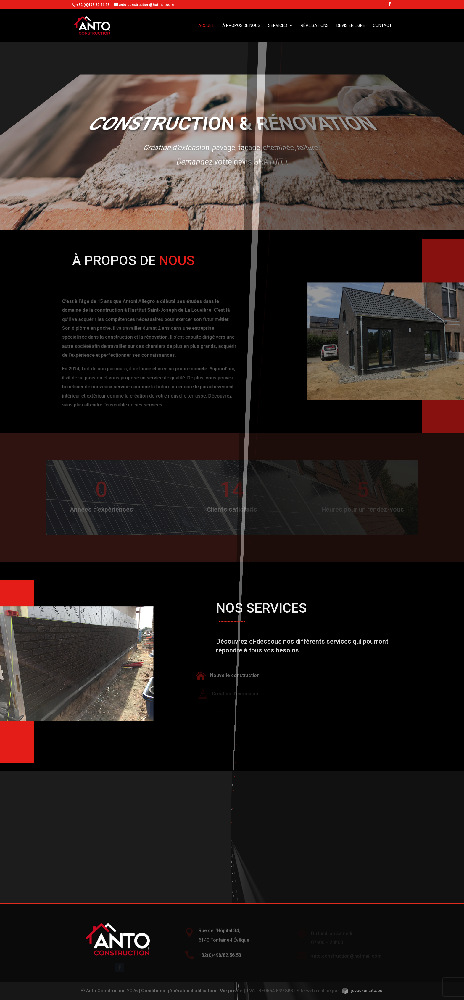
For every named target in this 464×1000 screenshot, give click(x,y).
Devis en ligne (350, 25)
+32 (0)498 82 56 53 (92, 5)
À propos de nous (241, 25)
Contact (382, 25)
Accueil (206, 25)
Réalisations (315, 25)
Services (277, 25)
